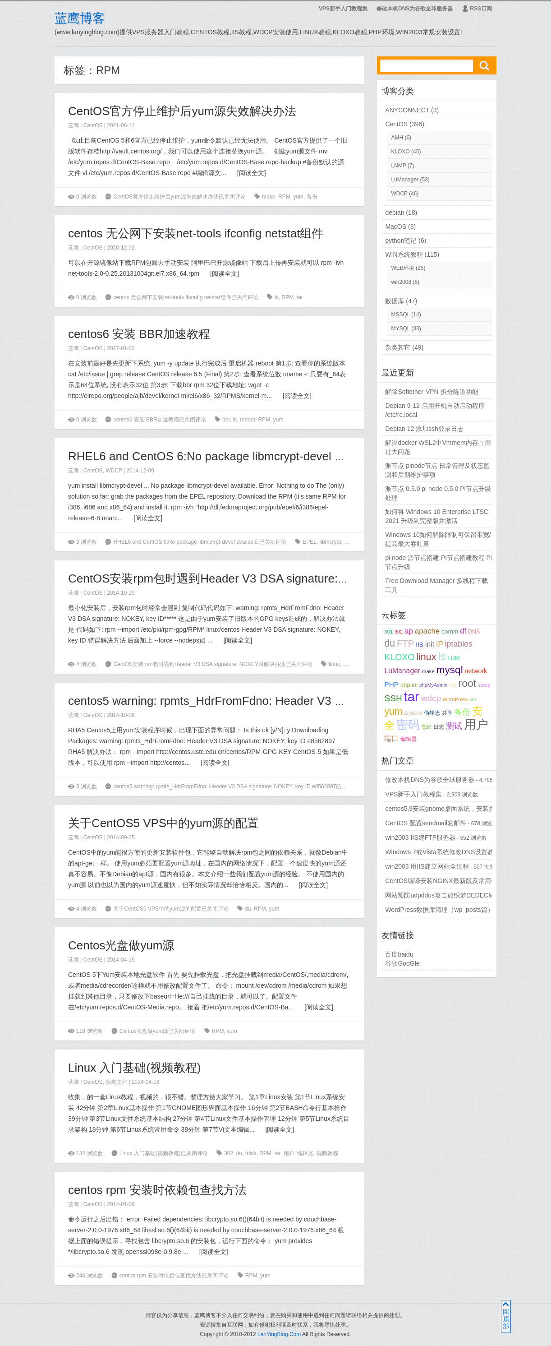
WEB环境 (402, 268)
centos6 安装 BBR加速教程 (139, 334)
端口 (391, 738)
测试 (454, 726)
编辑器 (305, 1153)
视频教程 (327, 1153)
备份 (312, 197)
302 (228, 1153)
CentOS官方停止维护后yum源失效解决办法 (182, 111)
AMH (397, 137)
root (467, 683)
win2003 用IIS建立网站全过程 (426, 866)
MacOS (395, 226)
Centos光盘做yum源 (121, 945)
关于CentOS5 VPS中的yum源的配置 (163, 823)
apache (427, 631)
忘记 (427, 727)
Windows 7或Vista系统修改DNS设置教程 (442, 852)
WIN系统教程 (403, 254)
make (268, 197)
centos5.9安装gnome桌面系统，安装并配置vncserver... (462, 808)
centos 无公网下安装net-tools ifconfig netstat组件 (195, 233)
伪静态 (432, 713)
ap (408, 630)
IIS (419, 644)
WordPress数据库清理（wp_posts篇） (439, 909)
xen (473, 699)
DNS (474, 632)
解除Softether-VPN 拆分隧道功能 (431, 391)
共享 (447, 713)
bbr (226, 419)
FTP (405, 643)
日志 (438, 727)
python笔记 (401, 240)
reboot (247, 419)
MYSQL (400, 328)
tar (300, 297)
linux (334, 664)
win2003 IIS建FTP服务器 (420, 837)
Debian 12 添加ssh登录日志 (424, 428)
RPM (284, 197)
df (463, 631)
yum (298, 197)
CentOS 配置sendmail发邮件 (425, 823)
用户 (289, 1153)
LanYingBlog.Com (279, 1334)
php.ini (409, 684)
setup (484, 685)
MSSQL (400, 314)
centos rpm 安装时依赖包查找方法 (157, 1190)
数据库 (394, 301)
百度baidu (399, 954)
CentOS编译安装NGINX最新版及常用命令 (444, 880)
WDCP (114, 470)
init (429, 644)
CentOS (93, 125)
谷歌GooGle (402, 963)
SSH (393, 698)
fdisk (251, 1153)
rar (453, 684)
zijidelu (413, 712)
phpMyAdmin (433, 685)
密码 (408, 724)
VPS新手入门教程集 (343, 8)
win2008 (401, 282)
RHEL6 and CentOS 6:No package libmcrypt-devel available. (226, 456)
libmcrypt (330, 542)
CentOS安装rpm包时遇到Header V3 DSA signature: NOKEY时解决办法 (254, 578)
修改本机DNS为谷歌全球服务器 (415, 8)
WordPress (455, 699)
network (476, 671)
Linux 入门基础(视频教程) (134, 1067)
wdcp (431, 698)
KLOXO (400, 151)
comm (449, 631)
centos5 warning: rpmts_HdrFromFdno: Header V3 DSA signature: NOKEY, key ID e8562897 (309, 701)
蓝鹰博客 (80, 18)
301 (388, 631)
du (248, 909)
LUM (453, 658)
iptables (458, 643)
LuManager (404, 179)
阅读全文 (251, 172)
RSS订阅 (477, 8)
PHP (391, 684)
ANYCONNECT (407, 110)
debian (394, 212)
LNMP (398, 165)
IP (439, 644)
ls (277, 297)
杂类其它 (116, 1082)
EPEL (310, 542)
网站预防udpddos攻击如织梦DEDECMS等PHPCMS (458, 895)
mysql (449, 669)
